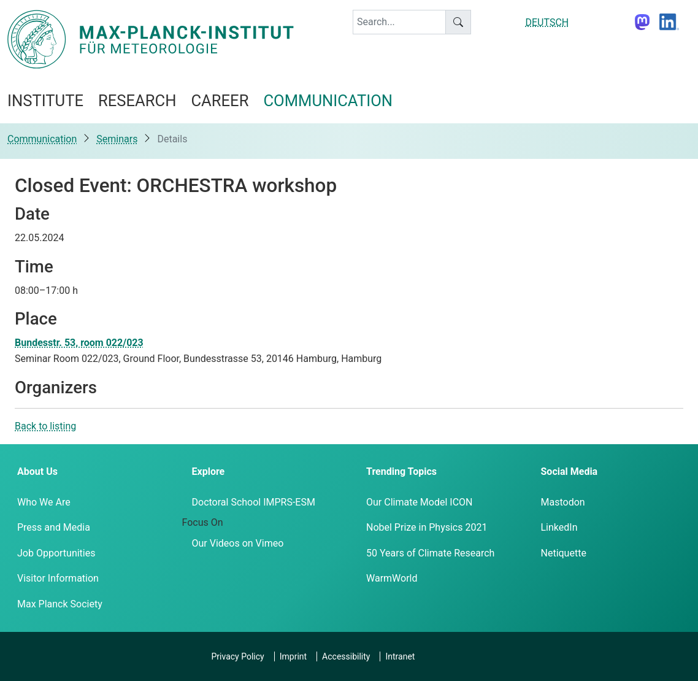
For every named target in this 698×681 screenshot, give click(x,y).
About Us (37, 471)
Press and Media (53, 527)
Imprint (293, 656)
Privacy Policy (238, 656)
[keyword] (399, 22)
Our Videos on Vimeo (238, 543)
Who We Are (44, 502)
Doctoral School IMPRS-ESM (253, 502)
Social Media (569, 471)
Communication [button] (328, 100)
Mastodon (563, 502)
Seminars (116, 139)
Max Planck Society (59, 604)
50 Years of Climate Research (430, 553)
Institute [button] (45, 100)
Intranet (400, 656)
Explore (208, 471)
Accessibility (346, 656)
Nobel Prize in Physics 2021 (426, 527)
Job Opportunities (56, 553)
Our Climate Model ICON (419, 502)
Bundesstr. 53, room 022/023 (79, 342)
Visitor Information (58, 578)
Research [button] (137, 100)
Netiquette (563, 553)
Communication (42, 139)
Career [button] (219, 100)
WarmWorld (392, 578)
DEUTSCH (547, 22)
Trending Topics (401, 471)
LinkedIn (559, 527)
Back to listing (45, 426)
